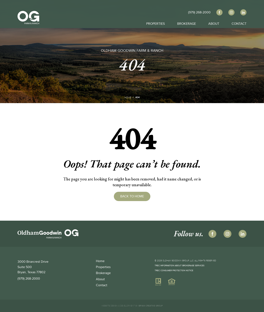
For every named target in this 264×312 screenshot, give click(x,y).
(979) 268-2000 (29, 279)
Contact (239, 23)
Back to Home (132, 196)
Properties (155, 23)
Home (127, 97)
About (213, 23)
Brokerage (186, 23)
